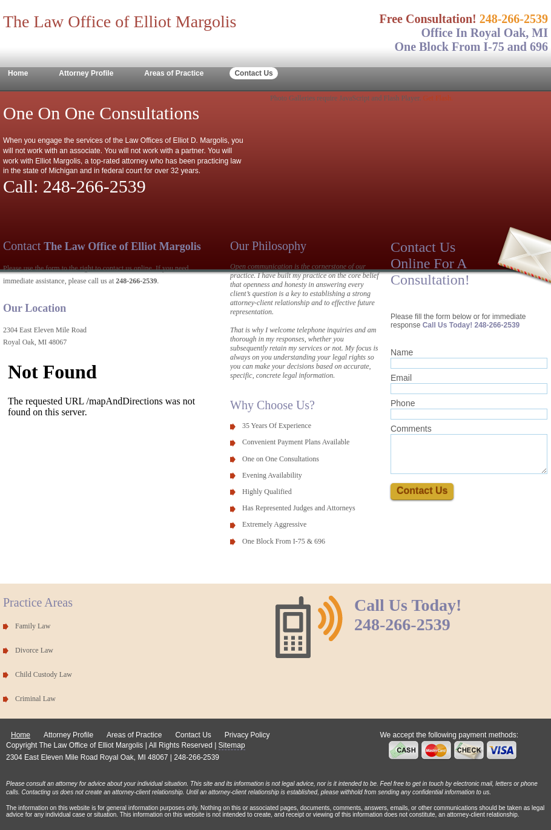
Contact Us (253, 73)
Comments (411, 428)
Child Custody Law (43, 674)
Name (402, 352)
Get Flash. (438, 98)
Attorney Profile (86, 73)
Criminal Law (35, 698)
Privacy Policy (247, 735)
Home (18, 73)
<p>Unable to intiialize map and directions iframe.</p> (106, 428)
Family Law (32, 626)
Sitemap (232, 745)
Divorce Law (34, 650)
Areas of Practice (173, 73)
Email (401, 378)
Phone (403, 403)
